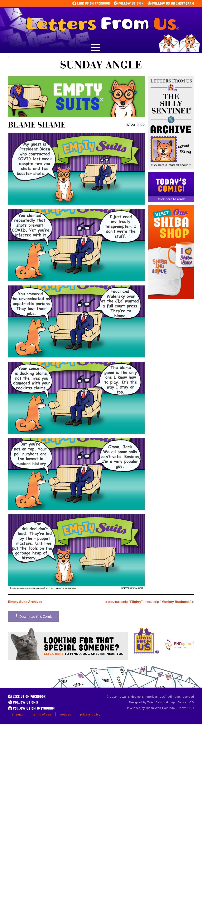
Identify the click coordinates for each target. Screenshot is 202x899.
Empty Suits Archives (25, 602)
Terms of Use (42, 714)
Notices (65, 714)
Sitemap (18, 714)
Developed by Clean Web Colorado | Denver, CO (160, 708)
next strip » (169, 602)
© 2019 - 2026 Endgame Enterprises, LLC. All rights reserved (150, 696)
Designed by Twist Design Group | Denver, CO (161, 702)
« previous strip (124, 602)
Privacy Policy (90, 714)
